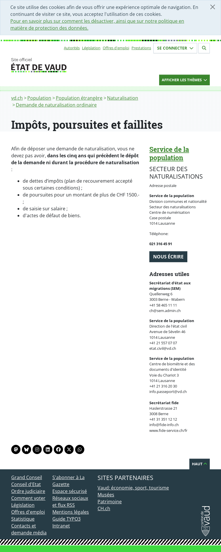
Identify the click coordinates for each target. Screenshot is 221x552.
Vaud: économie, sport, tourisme (133, 488)
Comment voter (28, 498)
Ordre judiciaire (28, 491)
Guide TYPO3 (66, 519)
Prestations (141, 47)
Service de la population (169, 153)
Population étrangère (79, 98)
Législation (91, 47)
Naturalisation (122, 98)
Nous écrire (168, 257)
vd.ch (17, 98)
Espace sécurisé (69, 491)
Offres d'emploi (116, 47)
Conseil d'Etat (26, 484)
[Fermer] (213, 7)
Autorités (72, 47)
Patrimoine (110, 501)
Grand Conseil (26, 477)
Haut (199, 463)
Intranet (61, 526)
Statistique (23, 519)
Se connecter (175, 48)
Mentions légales (70, 512)
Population (39, 98)
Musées (106, 494)
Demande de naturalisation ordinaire (56, 105)
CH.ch (104, 508)
